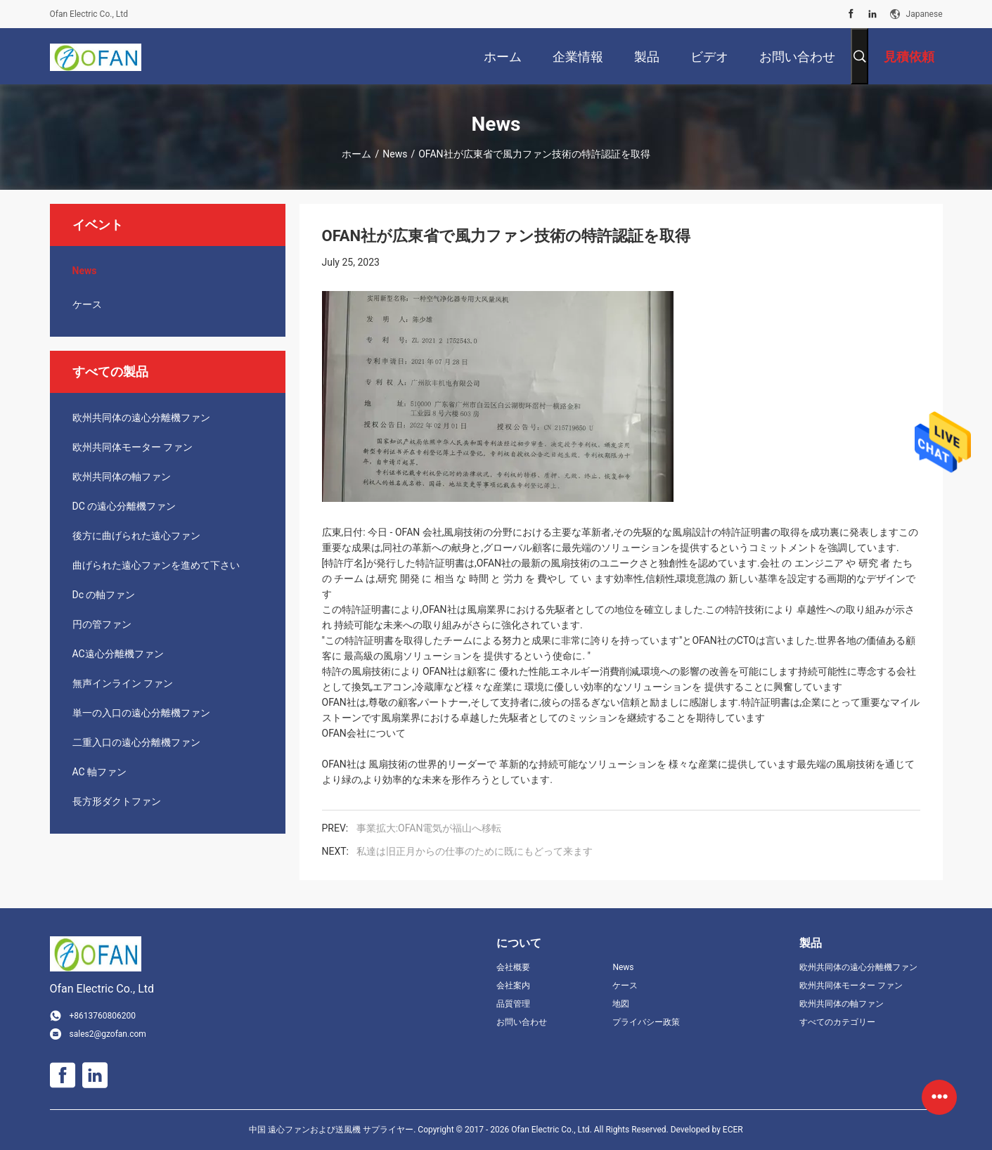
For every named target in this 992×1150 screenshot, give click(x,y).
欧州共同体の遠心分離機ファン (141, 417)
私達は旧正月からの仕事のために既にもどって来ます (474, 851)
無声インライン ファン (122, 683)
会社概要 (513, 967)
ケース (87, 304)
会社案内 (513, 985)
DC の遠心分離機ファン (124, 506)
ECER (733, 1130)
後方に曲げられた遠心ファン (136, 535)
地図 (620, 1004)
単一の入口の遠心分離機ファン (141, 712)
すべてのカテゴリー (837, 1022)
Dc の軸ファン (104, 594)
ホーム (356, 154)
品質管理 (513, 1004)
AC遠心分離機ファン (118, 653)
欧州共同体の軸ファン (121, 476)
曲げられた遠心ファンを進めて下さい (156, 565)
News (394, 154)
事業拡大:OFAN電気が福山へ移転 (429, 828)
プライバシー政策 (646, 1022)
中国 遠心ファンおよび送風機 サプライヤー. (333, 1130)
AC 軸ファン (99, 771)
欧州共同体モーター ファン (132, 447)
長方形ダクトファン (116, 801)
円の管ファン (101, 624)
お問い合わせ (521, 1022)
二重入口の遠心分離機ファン (136, 742)
